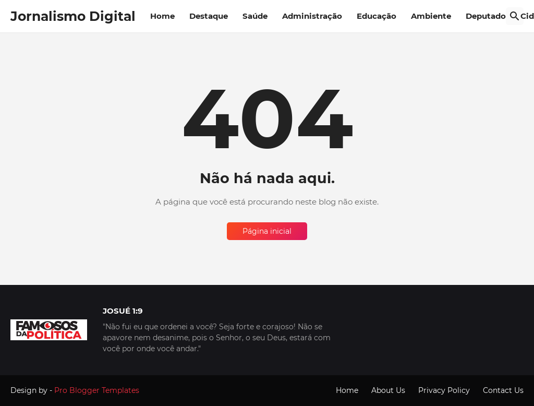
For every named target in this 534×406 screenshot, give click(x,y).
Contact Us (503, 390)
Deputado (486, 16)
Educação (376, 16)
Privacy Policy (444, 390)
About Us (388, 390)
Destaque (208, 16)
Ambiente (431, 16)
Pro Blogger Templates (96, 390)
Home (162, 16)
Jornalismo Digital (73, 16)
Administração (312, 16)
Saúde (255, 16)
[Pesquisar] (515, 16)
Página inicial (267, 231)
